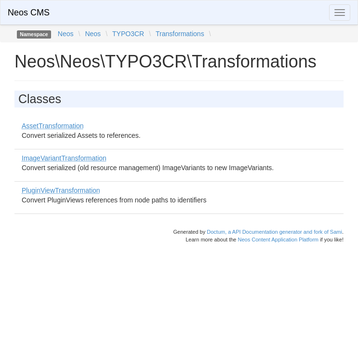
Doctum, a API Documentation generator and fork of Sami (274, 232)
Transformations (180, 34)
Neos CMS (29, 12)
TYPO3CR (128, 34)
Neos (66, 34)
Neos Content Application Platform (278, 239)
